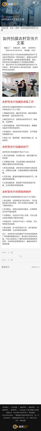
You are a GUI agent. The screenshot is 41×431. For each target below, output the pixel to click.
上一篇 (10, 253)
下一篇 (10, 260)
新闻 (17, 28)
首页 (11, 28)
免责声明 (14, 410)
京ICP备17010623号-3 (20, 412)
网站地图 (23, 420)
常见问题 (14, 407)
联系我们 (5, 407)
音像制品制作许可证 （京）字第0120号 (24, 418)
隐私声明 (23, 407)
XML (16, 420)
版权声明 (31, 407)
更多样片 (35, 267)
